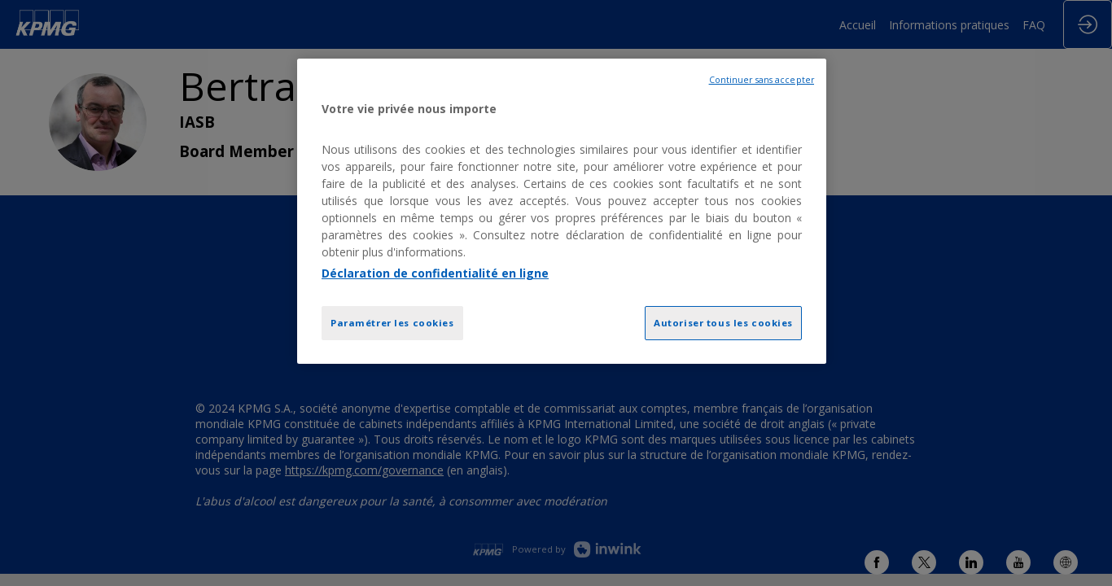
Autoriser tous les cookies (723, 323)
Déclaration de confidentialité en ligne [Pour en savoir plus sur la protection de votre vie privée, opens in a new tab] (435, 273)
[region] (561, 211)
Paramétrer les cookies (392, 323)
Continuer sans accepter (761, 79)
